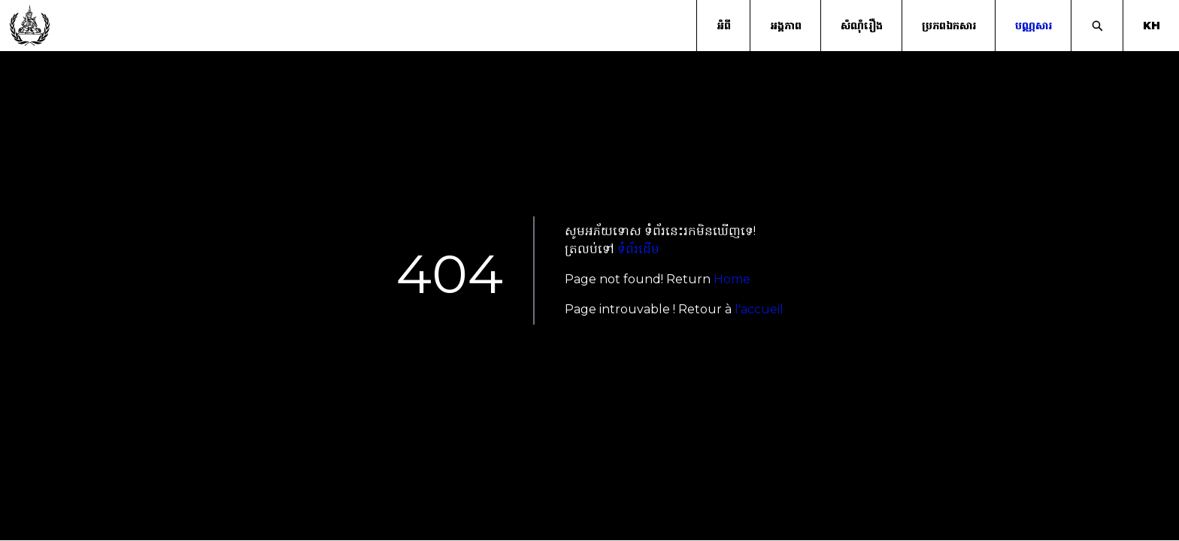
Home (732, 279)
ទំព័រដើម (638, 249)
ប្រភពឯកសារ (949, 25)
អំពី (724, 25)
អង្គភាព (786, 25)
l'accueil (759, 309)
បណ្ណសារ (1033, 25)
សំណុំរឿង (862, 25)
